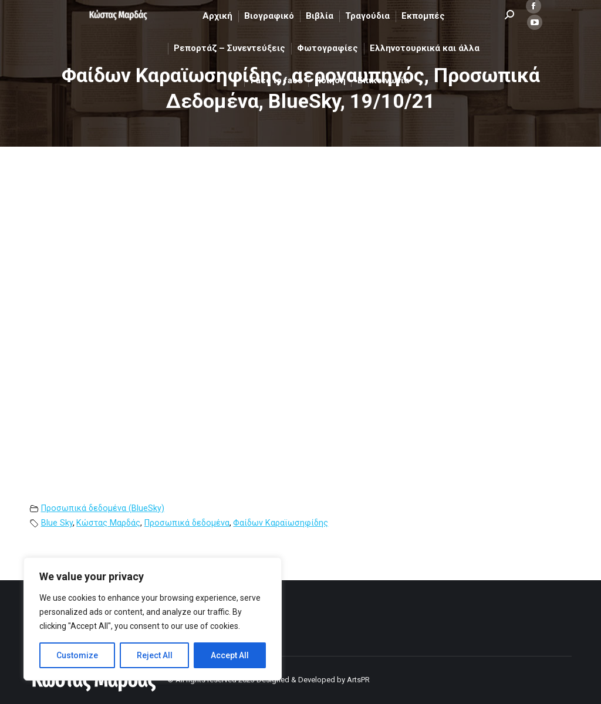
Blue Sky (57, 523)
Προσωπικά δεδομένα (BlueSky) (102, 508)
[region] (152, 619)
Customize (77, 655)
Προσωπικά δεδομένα (186, 523)
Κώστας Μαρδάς (108, 523)
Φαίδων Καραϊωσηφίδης (280, 523)
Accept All (230, 655)
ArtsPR (358, 679)
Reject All (155, 655)
